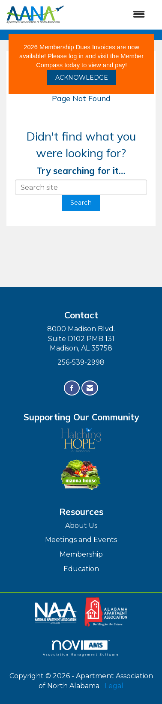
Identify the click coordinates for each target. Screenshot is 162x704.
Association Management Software (81, 648)
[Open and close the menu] (109, 15)
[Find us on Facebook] (72, 387)
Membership (81, 554)
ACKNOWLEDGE (81, 77)
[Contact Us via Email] (89, 387)
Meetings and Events (81, 540)
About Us (81, 525)
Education (81, 569)
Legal (114, 686)
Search (81, 203)
